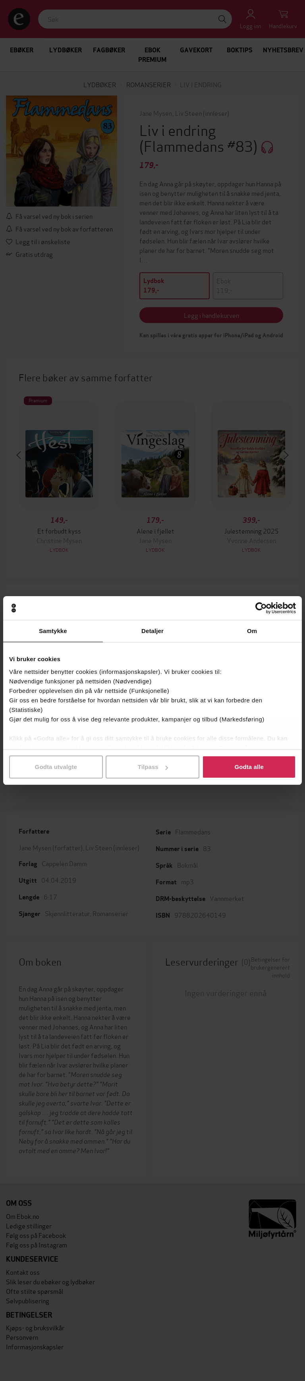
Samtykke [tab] (53, 630)
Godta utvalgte (56, 766)
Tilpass (153, 766)
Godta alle (249, 766)
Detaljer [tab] (152, 630)
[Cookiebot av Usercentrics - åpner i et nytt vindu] (261, 608)
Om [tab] (252, 630)
